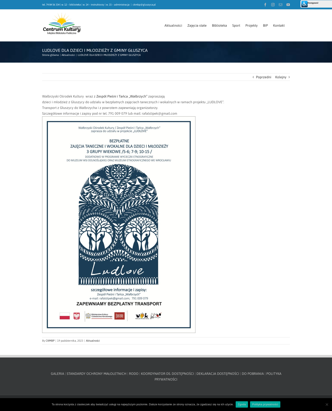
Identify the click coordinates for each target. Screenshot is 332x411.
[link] (121, 96)
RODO (133, 373)
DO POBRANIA (253, 373)
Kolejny (280, 77)
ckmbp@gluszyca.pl (144, 4)
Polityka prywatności (265, 404)
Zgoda (242, 404)
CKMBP (50, 340)
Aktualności (93, 340)
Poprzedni (263, 77)
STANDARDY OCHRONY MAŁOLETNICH (96, 373)
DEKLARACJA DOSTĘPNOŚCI (217, 373)
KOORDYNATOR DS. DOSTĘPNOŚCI (167, 373)
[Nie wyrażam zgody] (327, 404)
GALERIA (57, 373)
